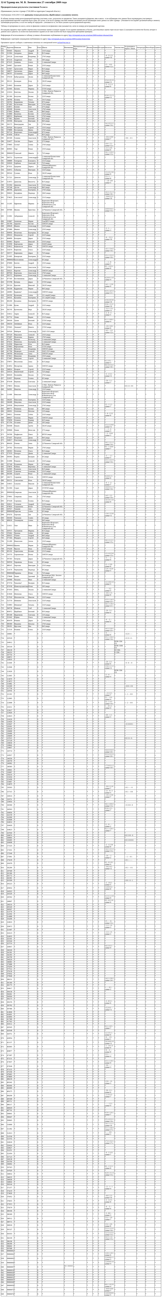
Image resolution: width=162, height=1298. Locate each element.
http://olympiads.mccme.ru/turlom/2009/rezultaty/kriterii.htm (69, 39)
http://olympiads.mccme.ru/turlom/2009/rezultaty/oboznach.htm (91, 35)
